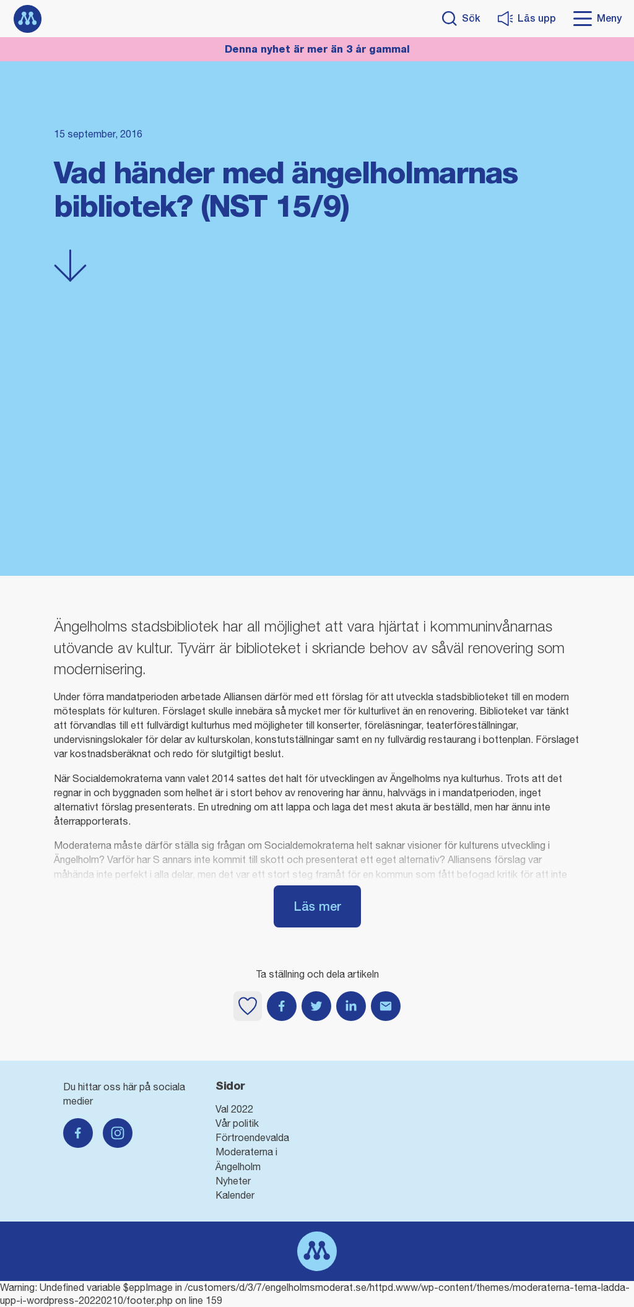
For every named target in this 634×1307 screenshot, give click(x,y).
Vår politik (237, 1123)
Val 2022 (234, 1108)
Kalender (234, 1195)
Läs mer (317, 906)
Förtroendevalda (252, 1137)
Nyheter (233, 1180)
